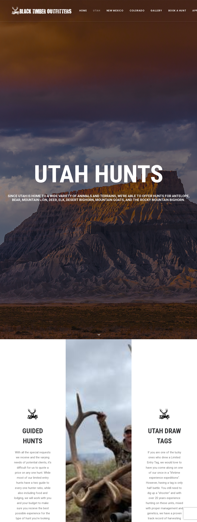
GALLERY (151, 11)
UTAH (91, 11)
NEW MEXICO (109, 11)
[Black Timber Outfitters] (39, 11)
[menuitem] (77, 11)
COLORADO (131, 11)
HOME (78, 11)
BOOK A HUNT (172, 11)
